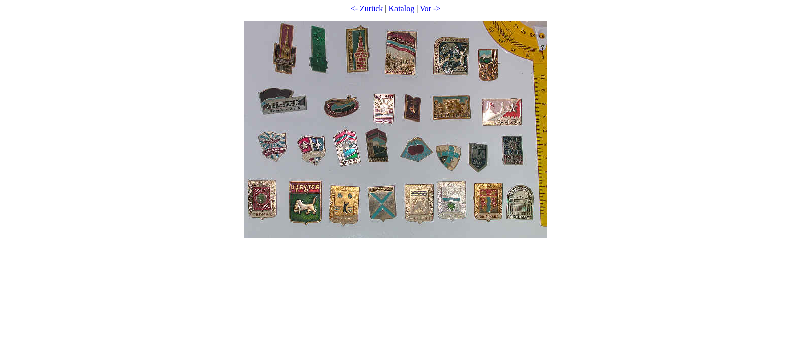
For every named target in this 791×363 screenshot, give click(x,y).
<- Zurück (367, 8)
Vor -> (430, 8)
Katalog (402, 8)
